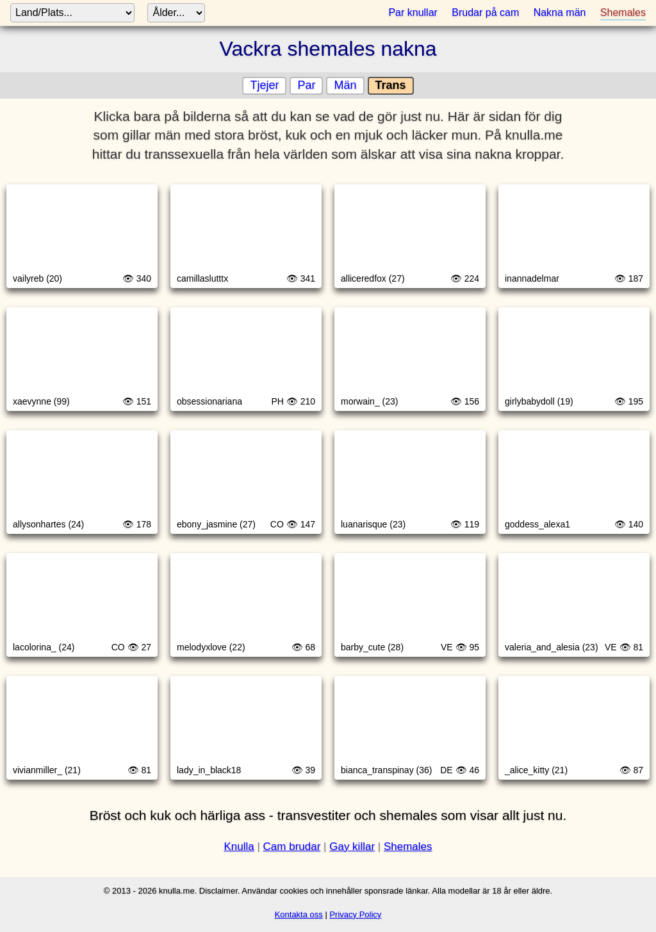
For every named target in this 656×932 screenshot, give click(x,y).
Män (345, 85)
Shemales (623, 12)
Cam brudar (292, 846)
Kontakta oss (299, 914)
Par (306, 85)
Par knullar (412, 12)
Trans (390, 85)
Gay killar (352, 846)
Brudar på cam (485, 12)
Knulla (239, 846)
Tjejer (264, 85)
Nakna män (560, 12)
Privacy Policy (355, 914)
